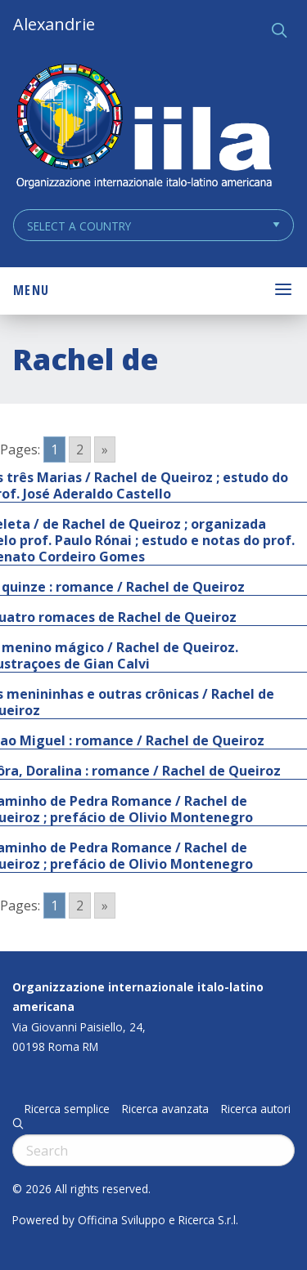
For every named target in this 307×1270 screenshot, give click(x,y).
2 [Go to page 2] (80, 449)
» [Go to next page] (105, 449)
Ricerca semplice (67, 1109)
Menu (31, 290)
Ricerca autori (256, 1109)
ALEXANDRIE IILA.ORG (143, 127)
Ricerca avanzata (165, 1109)
